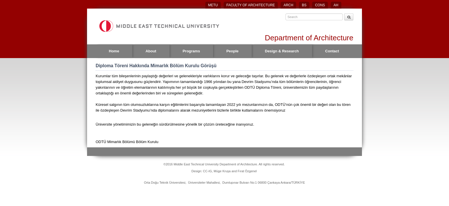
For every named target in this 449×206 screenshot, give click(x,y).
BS (304, 5)
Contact (332, 51)
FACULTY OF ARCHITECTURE (251, 5)
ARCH (288, 5)
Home (114, 51)
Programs (191, 51)
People (232, 51)
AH (336, 5)
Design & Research (282, 51)
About (150, 51)
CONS (320, 5)
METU (213, 5)
